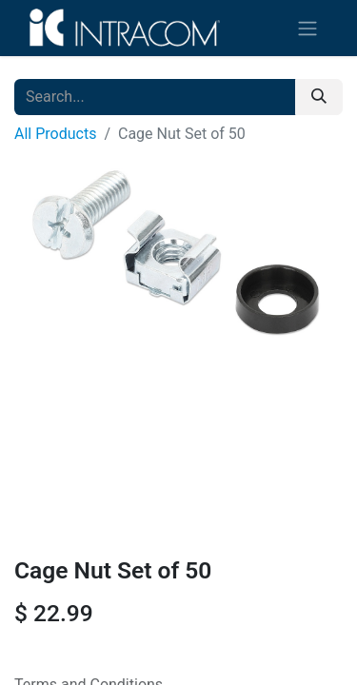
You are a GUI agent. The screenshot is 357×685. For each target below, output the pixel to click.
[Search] (319, 97)
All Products (55, 134)
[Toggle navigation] (307, 28)
